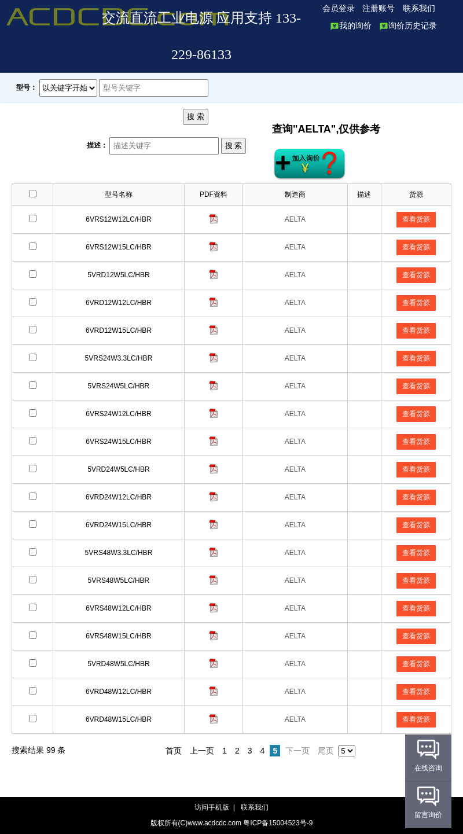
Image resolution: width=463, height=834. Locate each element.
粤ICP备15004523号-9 (278, 823)
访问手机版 (212, 807)
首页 (174, 750)
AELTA (295, 219)
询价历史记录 (408, 25)
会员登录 (338, 8)
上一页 (202, 750)
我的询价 (351, 25)
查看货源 (416, 219)
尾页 (326, 750)
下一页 (297, 750)
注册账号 (378, 8)
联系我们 (419, 8)
